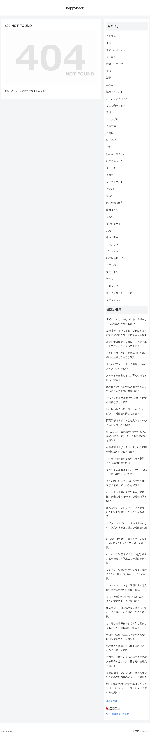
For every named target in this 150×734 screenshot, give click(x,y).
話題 (108, 77)
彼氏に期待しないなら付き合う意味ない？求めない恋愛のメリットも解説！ (126, 674)
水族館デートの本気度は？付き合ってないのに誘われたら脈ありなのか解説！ (126, 612)
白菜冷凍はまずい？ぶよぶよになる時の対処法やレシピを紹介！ (126, 449)
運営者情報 (112, 701)
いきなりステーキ (115, 154)
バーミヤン (112, 251)
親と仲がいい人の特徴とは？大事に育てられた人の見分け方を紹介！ (126, 388)
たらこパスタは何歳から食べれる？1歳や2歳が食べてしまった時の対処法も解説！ (126, 436)
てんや (109, 216)
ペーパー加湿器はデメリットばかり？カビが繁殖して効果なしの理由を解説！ (126, 558)
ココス (109, 175)
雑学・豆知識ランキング (117, 714)
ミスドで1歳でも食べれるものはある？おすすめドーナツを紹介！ (124, 598)
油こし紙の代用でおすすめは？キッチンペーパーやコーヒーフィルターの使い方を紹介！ (126, 688)
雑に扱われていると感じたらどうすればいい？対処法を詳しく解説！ (126, 411)
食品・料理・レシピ (117, 50)
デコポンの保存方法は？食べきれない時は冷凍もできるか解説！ (126, 636)
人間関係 (111, 36)
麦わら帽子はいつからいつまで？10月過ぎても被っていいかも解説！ (126, 483)
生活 (108, 43)
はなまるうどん (114, 161)
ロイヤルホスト (114, 182)
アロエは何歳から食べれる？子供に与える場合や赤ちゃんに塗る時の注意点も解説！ (126, 661)
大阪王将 (111, 126)
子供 (108, 70)
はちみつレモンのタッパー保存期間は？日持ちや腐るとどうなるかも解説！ (125, 512)
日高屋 (109, 133)
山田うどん (112, 209)
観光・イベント (114, 91)
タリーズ (111, 168)
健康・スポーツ (114, 64)
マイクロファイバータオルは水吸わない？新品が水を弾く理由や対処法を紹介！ (126, 527)
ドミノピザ (112, 119)
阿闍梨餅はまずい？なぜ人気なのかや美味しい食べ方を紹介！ (126, 422)
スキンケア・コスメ (117, 98)
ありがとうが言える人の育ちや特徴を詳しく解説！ (126, 377)
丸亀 (108, 230)
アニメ (109, 279)
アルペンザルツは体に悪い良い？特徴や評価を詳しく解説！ (126, 400)
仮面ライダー (113, 286)
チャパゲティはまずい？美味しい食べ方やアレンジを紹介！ (126, 366)
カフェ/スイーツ (115, 265)
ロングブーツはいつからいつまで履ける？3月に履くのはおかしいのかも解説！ (126, 574)
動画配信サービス (115, 258)
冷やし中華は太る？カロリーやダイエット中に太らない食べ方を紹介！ (126, 344)
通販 (108, 112)
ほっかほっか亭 (114, 202)
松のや (109, 195)
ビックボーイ (113, 223)
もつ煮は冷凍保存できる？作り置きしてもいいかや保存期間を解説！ (126, 625)
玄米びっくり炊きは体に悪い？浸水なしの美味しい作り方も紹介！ (126, 321)
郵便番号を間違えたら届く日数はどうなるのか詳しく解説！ (126, 648)
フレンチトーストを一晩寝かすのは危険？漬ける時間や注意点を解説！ (126, 587)
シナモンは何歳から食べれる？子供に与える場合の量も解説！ (126, 460)
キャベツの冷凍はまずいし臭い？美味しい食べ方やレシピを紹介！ (126, 471)
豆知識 (109, 84)
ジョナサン (112, 244)
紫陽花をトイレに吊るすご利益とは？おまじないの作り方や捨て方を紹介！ (126, 332)
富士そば (111, 140)
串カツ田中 (112, 237)
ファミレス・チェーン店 (119, 293)
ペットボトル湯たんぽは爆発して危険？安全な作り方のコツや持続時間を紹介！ (126, 496)
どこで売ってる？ (115, 105)
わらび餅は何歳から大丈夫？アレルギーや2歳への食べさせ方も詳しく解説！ (126, 543)
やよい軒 (111, 189)
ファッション (113, 300)
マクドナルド (113, 272)
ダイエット (112, 57)
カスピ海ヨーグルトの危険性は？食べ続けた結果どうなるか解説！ (126, 355)
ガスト (109, 147)
